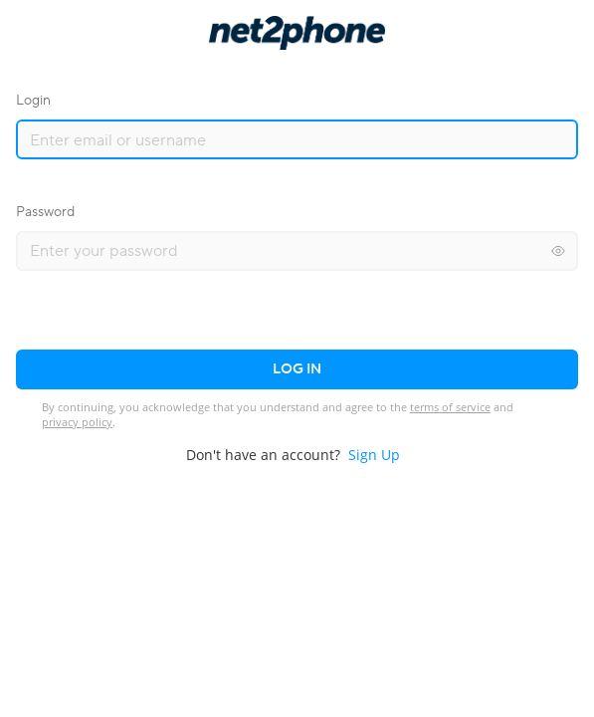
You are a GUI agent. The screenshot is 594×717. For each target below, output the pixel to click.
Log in (297, 369)
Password (45, 212)
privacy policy (77, 421)
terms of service (450, 406)
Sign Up (374, 454)
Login (33, 101)
